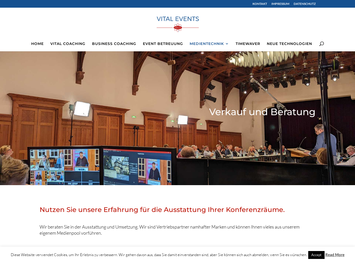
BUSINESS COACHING (114, 44)
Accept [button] (316, 255)
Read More (335, 254)
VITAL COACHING (67, 44)
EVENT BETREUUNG (163, 44)
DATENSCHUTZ (305, 4)
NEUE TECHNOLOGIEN (289, 44)
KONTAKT (260, 4)
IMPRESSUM (280, 4)
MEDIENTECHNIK (207, 44)
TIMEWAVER (248, 44)
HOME (37, 44)
